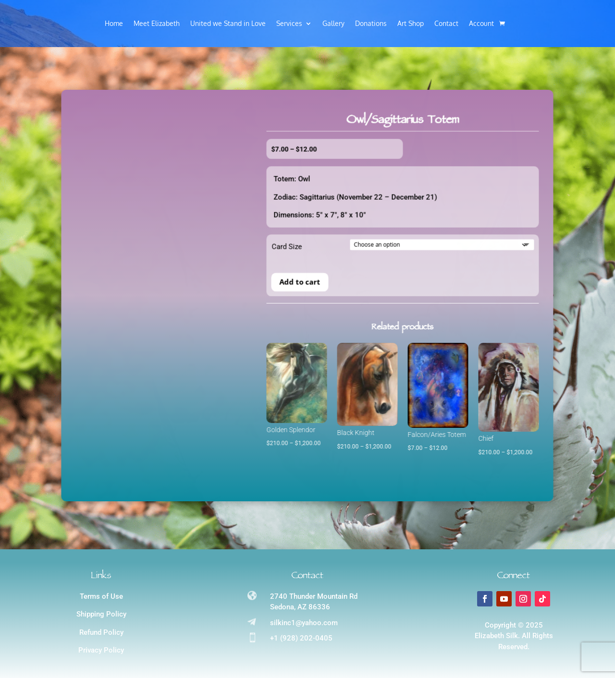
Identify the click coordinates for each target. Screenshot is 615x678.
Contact (446, 23)
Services (289, 23)
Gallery (333, 23)
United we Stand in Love (228, 23)
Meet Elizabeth (157, 23)
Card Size (173, 261)
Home (114, 23)
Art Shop (410, 23)
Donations (371, 23)
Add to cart (186, 296)
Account (481, 23)
